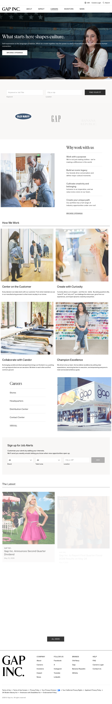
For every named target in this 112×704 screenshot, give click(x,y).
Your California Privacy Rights (72, 690)
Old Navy (75, 661)
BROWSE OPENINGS (77, 213)
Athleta (75, 673)
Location (49, 99)
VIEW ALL (11, 425)
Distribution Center (16, 409)
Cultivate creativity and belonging (84, 187)
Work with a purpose (84, 159)
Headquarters (14, 401)
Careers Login (96, 3)
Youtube (57, 673)
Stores (10, 392)
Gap (73, 665)
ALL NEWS (56, 641)
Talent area (39, 464)
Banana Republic (78, 669)
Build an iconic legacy (84, 173)
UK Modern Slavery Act (10, 692)
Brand (9, 464)
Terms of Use (6, 690)
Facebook (57, 661)
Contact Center (14, 417)
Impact (41, 9)
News (82, 9)
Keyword (10, 99)
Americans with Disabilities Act (30, 692)
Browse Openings (15, 53)
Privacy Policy (34, 690)
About (29, 9)
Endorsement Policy (50, 692)
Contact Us (97, 669)
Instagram (58, 669)
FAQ (94, 661)
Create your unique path (84, 203)
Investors (69, 9)
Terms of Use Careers (20, 690)
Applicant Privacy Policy (93, 690)
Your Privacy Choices (49, 690)
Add (98, 460)
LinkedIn (57, 677)
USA (87, 3)
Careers (54, 9)
